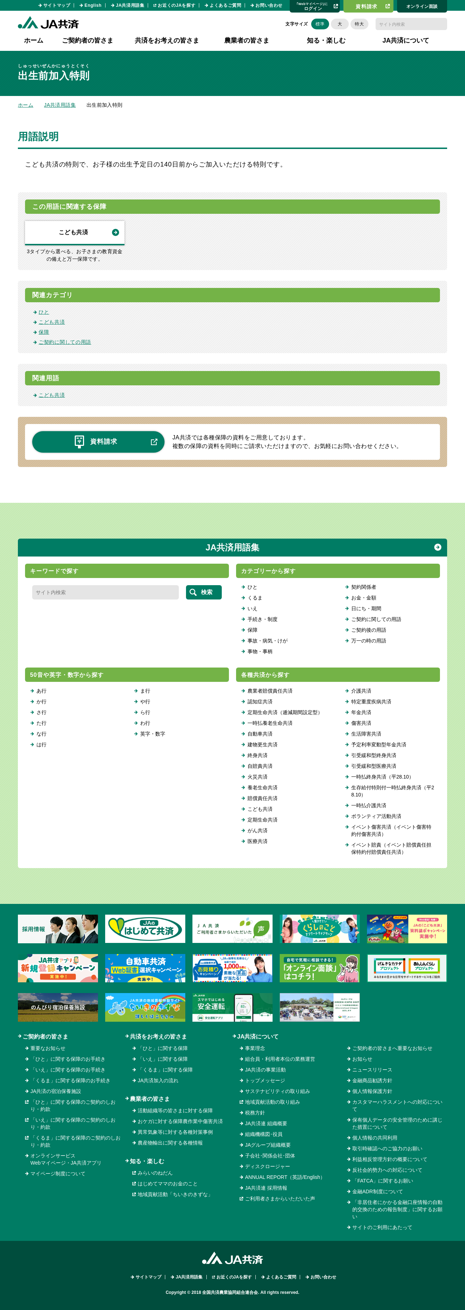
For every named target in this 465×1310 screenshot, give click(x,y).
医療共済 (258, 841)
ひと (44, 312)
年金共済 (361, 712)
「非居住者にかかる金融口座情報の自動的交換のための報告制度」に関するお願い (397, 1209)
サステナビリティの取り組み (277, 1091)
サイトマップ (56, 5)
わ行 (145, 723)
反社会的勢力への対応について (387, 1170)
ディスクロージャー (267, 1166)
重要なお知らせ (47, 1048)
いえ (253, 608)
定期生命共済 (263, 820)
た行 (41, 723)
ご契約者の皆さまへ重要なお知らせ (392, 1048)
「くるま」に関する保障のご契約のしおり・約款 (75, 1141)
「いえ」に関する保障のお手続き (68, 1070)
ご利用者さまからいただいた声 (280, 1198)
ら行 (145, 712)
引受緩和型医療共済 (373, 766)
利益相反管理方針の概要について (389, 1159)
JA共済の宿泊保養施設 (55, 1091)
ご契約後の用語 (368, 630)
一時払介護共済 (368, 805)
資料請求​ (367, 6)
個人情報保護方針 (372, 1091)
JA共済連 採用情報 (266, 1188)
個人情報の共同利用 (374, 1138)
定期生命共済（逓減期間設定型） (285, 712)
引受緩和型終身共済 (373, 755)
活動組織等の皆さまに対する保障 (175, 1110)
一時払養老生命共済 (270, 723)
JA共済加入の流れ (158, 1080)
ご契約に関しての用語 (65, 342)
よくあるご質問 (225, 5)
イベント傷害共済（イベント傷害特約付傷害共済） (391, 830)
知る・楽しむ (147, 1161)
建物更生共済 (263, 744)
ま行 (145, 691)
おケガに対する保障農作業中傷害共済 (180, 1121)
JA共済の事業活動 (265, 1070)
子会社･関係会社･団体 (270, 1156)
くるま (255, 598)
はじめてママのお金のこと (168, 1183)
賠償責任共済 (263, 798)
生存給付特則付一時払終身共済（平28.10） (392, 791)
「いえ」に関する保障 (163, 1059)
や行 (145, 701)
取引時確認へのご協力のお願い (387, 1148)
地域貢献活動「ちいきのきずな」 (175, 1194)
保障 (44, 332)
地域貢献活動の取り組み (272, 1102)
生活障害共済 (366, 734)
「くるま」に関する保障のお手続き (70, 1080)
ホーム (33, 40)
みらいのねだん (155, 1173)
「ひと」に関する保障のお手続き (68, 1059)
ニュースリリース (372, 1070)
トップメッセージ (265, 1080)
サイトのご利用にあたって (382, 1227)
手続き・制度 (263, 619)
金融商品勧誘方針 (372, 1080)
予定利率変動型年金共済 (378, 744)
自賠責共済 (260, 766)
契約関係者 (363, 587)
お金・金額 (363, 598)
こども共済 (73, 232)
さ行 (41, 712)
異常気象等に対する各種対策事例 (175, 1132)
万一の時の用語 (368, 641)
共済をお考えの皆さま (158, 1037)
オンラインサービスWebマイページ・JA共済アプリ (66, 1159)
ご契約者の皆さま (45, 1037)
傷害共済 (361, 723)
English (93, 5)
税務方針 (255, 1113)
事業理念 (255, 1048)
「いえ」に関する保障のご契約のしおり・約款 (73, 1123)
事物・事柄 (260, 651)
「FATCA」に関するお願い (382, 1181)
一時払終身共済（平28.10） (382, 777)
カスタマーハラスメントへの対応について (397, 1105)
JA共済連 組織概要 (266, 1123)
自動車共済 (260, 734)
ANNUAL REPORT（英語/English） (285, 1177)
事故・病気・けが (268, 641)
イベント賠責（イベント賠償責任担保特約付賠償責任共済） (391, 848)
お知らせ (362, 1059)
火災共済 (258, 777)
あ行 (41, 691)
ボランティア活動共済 (376, 816)
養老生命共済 (263, 787)
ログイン (312, 6)
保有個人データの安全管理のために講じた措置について (397, 1123)
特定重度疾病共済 (371, 701)
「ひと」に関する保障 (163, 1048)
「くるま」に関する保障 (165, 1070)
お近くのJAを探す (176, 5)
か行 (41, 701)
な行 (41, 734)
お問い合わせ (269, 5)
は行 (41, 744)
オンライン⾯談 (422, 6)
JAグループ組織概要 (268, 1145)
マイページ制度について (57, 1173)
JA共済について (258, 1037)
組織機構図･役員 (264, 1134)
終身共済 (258, 755)
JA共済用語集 (130, 5)
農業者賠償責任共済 (270, 691)
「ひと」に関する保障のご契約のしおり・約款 (73, 1105)
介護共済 (361, 691)
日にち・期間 (366, 608)
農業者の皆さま (150, 1099)
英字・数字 (152, 734)
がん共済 (258, 830)
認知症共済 (260, 701)
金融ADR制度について (377, 1191)
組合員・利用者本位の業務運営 (280, 1059)
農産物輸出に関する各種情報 (170, 1143)
